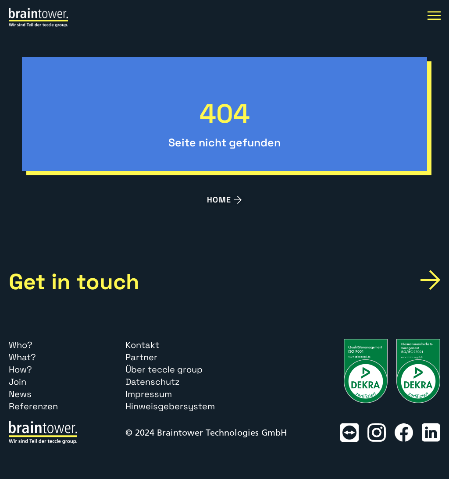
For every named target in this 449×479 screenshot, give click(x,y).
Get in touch (74, 282)
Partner (141, 357)
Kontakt (142, 345)
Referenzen (33, 406)
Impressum (148, 394)
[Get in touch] (430, 280)
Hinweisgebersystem (170, 406)
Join (17, 381)
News (20, 394)
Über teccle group (164, 369)
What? (22, 357)
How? (20, 369)
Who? (20, 345)
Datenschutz (152, 381)
